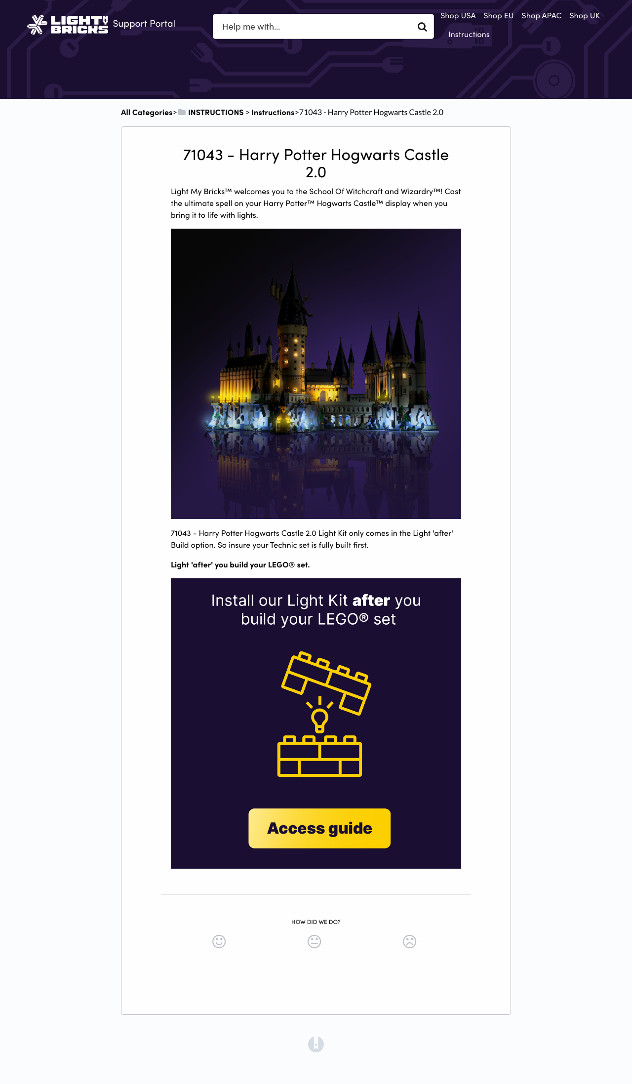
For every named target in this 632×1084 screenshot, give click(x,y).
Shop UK (585, 15)
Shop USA (457, 15)
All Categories (146, 112)
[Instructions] (272, 112)
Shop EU (498, 15)
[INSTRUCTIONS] (210, 112)
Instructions (469, 34)
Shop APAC (542, 15)
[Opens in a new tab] (316, 1043)
